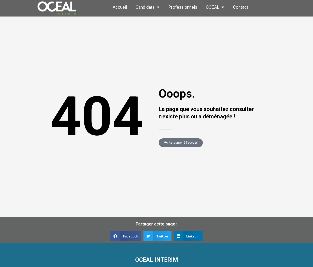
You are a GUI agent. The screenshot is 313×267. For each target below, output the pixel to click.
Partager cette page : (156, 224)
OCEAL (215, 7)
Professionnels (182, 7)
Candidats (148, 7)
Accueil (120, 7)
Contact (240, 7)
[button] (126, 236)
